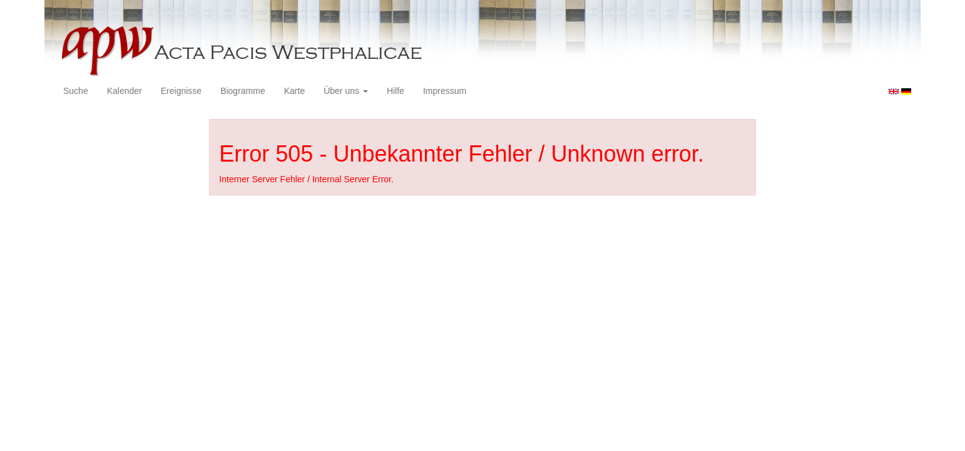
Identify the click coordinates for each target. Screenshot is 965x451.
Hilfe (395, 91)
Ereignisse (181, 91)
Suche (75, 91)
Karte (294, 91)
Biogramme (242, 91)
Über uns (346, 91)
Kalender (124, 91)
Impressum (444, 91)
